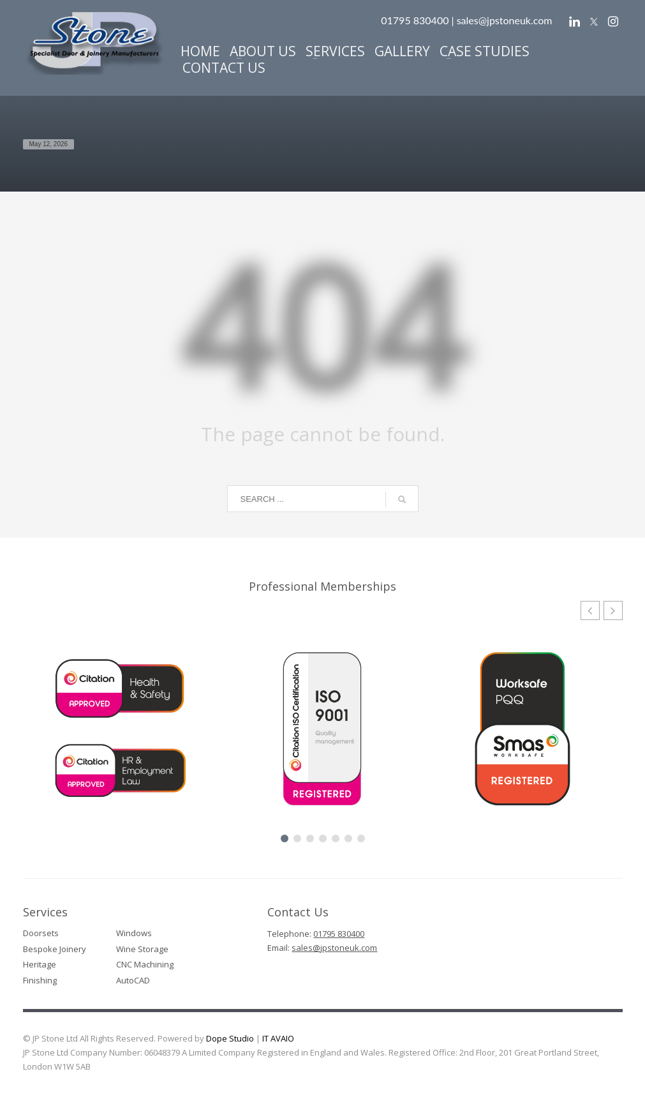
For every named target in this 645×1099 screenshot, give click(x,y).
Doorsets (41, 933)
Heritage (39, 964)
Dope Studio (230, 1038)
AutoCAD (133, 980)
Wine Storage (142, 949)
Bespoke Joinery (54, 949)
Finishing (40, 980)
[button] (613, 610)
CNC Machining (145, 964)
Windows (134, 933)
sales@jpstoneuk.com (504, 20)
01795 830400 (338, 933)
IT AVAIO (278, 1038)
